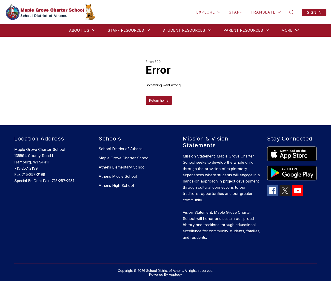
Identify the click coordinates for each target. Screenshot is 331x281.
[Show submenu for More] (286, 30)
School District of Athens (121, 148)
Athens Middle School (118, 176)
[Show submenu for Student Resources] (183, 30)
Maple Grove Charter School (124, 158)
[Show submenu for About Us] (79, 30)
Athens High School (116, 185)
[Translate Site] (265, 12)
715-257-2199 (26, 168)
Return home (158, 100)
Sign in (314, 12)
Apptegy (175, 274)
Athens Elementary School (122, 167)
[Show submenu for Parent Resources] (243, 30)
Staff (235, 12)
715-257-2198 (33, 174)
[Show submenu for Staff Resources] (126, 30)
